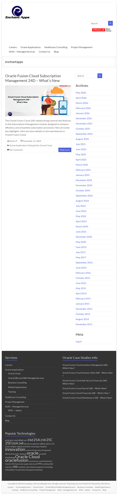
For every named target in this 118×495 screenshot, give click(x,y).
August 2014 (82, 319)
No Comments (16, 150)
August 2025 (82, 139)
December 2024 (84, 180)
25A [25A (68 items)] (36, 440)
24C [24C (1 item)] (25, 440)
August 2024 (82, 200)
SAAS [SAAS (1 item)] (51, 464)
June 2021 (81, 231)
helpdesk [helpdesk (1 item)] (43, 447)
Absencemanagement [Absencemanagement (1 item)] (31, 444)
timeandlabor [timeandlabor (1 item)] (10, 470)
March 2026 (82, 102)
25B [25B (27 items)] (43, 440)
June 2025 (81, 149)
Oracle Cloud (46, 145)
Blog (56, 51)
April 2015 (81, 293)
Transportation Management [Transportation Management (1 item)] (25, 470)
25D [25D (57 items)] (8, 443)
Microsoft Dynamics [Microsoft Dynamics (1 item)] (12, 454)
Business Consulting (17, 382)
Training (12, 391)
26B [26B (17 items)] (21, 443)
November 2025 (84, 123)
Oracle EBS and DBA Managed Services (26, 378)
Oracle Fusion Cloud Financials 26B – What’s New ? (86, 393)
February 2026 (83, 108)
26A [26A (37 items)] (15, 443)
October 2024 (83, 190)
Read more (65, 150)
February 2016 (83, 272)
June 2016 (81, 267)
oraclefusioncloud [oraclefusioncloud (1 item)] (45, 461)
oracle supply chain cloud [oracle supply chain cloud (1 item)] (28, 464)
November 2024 (84, 185)
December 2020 (84, 236)
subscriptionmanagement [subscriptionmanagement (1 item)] (35, 467)
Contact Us (44, 51)
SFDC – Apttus (15, 410)
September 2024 (84, 195)
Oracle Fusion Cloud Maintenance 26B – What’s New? (87, 397)
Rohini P (13, 141)
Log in (79, 341)
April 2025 (81, 159)
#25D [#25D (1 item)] (16, 440)
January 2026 (83, 113)
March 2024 (82, 226)
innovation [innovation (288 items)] (15, 449)
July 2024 (81, 205)
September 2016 (84, 262)
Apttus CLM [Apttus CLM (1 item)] (50, 444)
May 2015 (81, 288)
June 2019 (81, 247)
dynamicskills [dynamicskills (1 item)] (25, 447)
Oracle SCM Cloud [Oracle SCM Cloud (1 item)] (11, 464)
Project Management (81, 47)
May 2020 (81, 241)
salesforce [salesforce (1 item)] (9, 467)
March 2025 (82, 164)
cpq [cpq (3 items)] (18, 446)
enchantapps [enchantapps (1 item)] (35, 447)
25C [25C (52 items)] (49, 440)
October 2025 (83, 128)
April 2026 (81, 97)
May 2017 (81, 257)
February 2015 (83, 298)
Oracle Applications (31, 47)
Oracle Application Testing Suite (24, 145)
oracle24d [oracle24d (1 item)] (42, 454)
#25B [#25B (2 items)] (7, 440)
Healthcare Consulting (55, 47)
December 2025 (84, 118)
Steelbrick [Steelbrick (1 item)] (22, 467)
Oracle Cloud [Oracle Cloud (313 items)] (27, 456)
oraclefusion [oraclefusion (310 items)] (16, 460)
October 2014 (83, 313)
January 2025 (83, 175)
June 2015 (81, 283)
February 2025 (83, 169)
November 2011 (84, 324)
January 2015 (83, 303)
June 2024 (81, 211)
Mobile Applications (17, 387)
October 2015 (83, 277)
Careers (13, 47)
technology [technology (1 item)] (49, 467)
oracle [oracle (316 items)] (32, 452)
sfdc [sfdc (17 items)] (15, 466)
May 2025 (81, 154)
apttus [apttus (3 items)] (42, 443)
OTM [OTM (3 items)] (39, 464)
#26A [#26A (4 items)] (21, 440)
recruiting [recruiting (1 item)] (45, 464)
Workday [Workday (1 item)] (39, 470)
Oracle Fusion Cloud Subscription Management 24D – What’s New (33, 78)
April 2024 (81, 221)
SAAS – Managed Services (22, 51)
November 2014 (84, 308)
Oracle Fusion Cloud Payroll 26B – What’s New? (85, 388)
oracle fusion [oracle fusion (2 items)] (34, 461)
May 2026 (81, 92)
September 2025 (84, 133)
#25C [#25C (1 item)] (12, 440)
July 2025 (81, 144)
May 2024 (81, 216)
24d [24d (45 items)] (30, 440)
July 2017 (81, 252)
